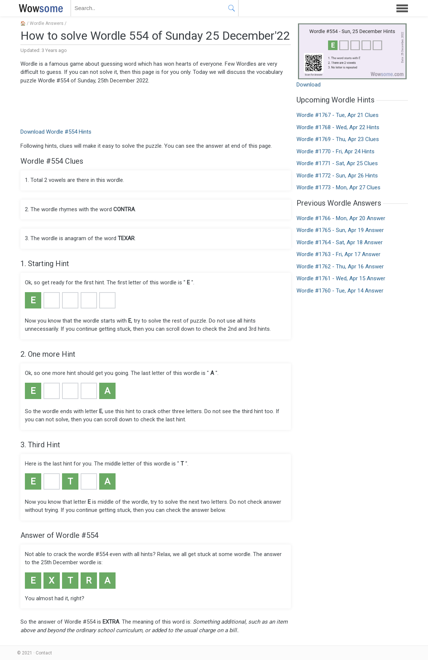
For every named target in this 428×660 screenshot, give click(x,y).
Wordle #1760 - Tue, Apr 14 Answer (339, 290)
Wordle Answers (47, 23)
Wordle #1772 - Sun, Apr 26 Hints (337, 175)
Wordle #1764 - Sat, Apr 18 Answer (339, 242)
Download (308, 84)
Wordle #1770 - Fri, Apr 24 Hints (335, 151)
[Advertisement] (155, 105)
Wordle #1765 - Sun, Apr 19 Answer (340, 230)
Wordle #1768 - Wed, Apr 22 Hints (337, 127)
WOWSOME (39, 8)
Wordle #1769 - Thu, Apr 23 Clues (337, 139)
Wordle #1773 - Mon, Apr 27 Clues (338, 187)
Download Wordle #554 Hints (55, 131)
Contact (44, 653)
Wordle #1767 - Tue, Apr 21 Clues (337, 115)
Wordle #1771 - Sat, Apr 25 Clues (337, 163)
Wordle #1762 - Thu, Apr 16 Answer (340, 266)
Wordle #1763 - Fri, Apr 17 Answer (338, 254)
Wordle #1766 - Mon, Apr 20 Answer (340, 218)
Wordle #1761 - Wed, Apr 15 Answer (340, 278)
